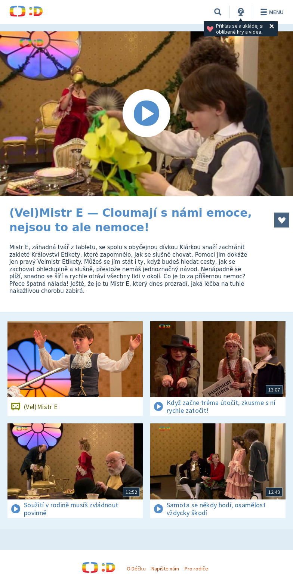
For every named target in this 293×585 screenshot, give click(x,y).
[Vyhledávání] (218, 12)
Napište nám (165, 568)
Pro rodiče (196, 568)
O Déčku (136, 568)
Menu (271, 12)
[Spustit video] (146, 113)
